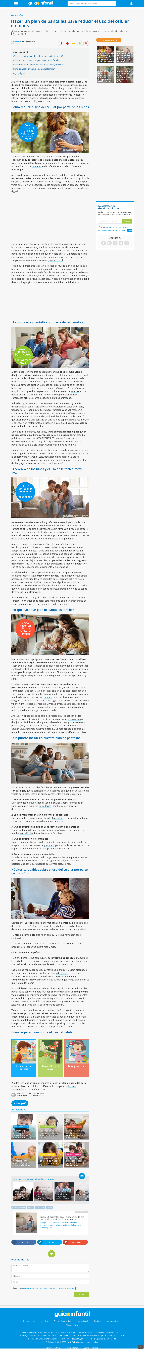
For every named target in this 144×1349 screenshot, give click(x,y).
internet (75, 391)
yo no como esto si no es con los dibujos (64, 275)
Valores (49, 1207)
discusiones (64, 863)
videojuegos (74, 719)
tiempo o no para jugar (33, 957)
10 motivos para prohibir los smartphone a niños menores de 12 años (23, 1134)
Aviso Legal (83, 1321)
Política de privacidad (63, 1321)
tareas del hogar (48, 700)
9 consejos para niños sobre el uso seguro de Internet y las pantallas (75, 1162)
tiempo (28, 665)
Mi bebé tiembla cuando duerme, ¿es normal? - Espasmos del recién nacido (106, 76)
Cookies (44, 1321)
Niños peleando (36, 250)
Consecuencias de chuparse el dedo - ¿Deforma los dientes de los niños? (124, 76)
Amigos (30, 1207)
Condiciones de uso (50, 1288)
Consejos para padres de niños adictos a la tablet (21, 1163)
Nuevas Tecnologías (21, 1127)
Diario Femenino (91, 1348)
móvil (61, 94)
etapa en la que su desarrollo (49, 563)
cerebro (73, 585)
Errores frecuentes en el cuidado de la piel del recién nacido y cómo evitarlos (124, 56)
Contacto (97, 1321)
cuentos (48, 697)
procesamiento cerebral (73, 453)
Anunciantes (112, 1321)
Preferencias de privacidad (32, 1288)
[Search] (113, 3)
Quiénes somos (29, 1321)
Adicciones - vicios (20, 1157)
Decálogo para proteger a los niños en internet (34, 1179)
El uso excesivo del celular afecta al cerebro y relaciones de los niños (76, 1134)
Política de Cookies (67, 1288)
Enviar (81, 1295)
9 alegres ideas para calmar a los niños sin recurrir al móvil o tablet (50, 1162)
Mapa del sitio (72, 1325)
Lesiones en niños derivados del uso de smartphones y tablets (50, 1134)
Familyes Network (53, 1348)
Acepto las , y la (44, 1288)
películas (49, 845)
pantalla (40, 419)
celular (55, 943)
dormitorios (45, 805)
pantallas (36, 166)
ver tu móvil (56, 260)
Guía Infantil (72, 1348)
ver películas (26, 833)
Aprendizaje (39, 1207)
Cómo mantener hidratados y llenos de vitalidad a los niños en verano (106, 57)
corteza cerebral (19, 528)
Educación (17, 15)
